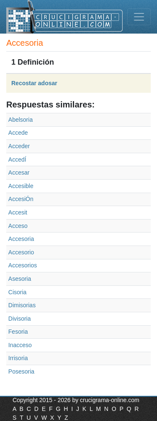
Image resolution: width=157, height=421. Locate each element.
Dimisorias (22, 305)
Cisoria (17, 292)
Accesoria (21, 238)
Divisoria (19, 318)
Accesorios (22, 265)
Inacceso (20, 345)
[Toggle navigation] (139, 16)
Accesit (17, 212)
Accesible (20, 186)
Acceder (19, 146)
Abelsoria (20, 119)
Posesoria (21, 371)
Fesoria (18, 331)
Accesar (19, 172)
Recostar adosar (34, 83)
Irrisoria (18, 358)
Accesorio (21, 252)
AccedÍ (17, 159)
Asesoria (19, 278)
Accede (18, 132)
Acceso (18, 225)
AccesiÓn (20, 199)
